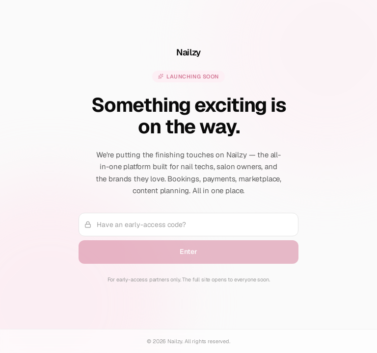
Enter (188, 251)
